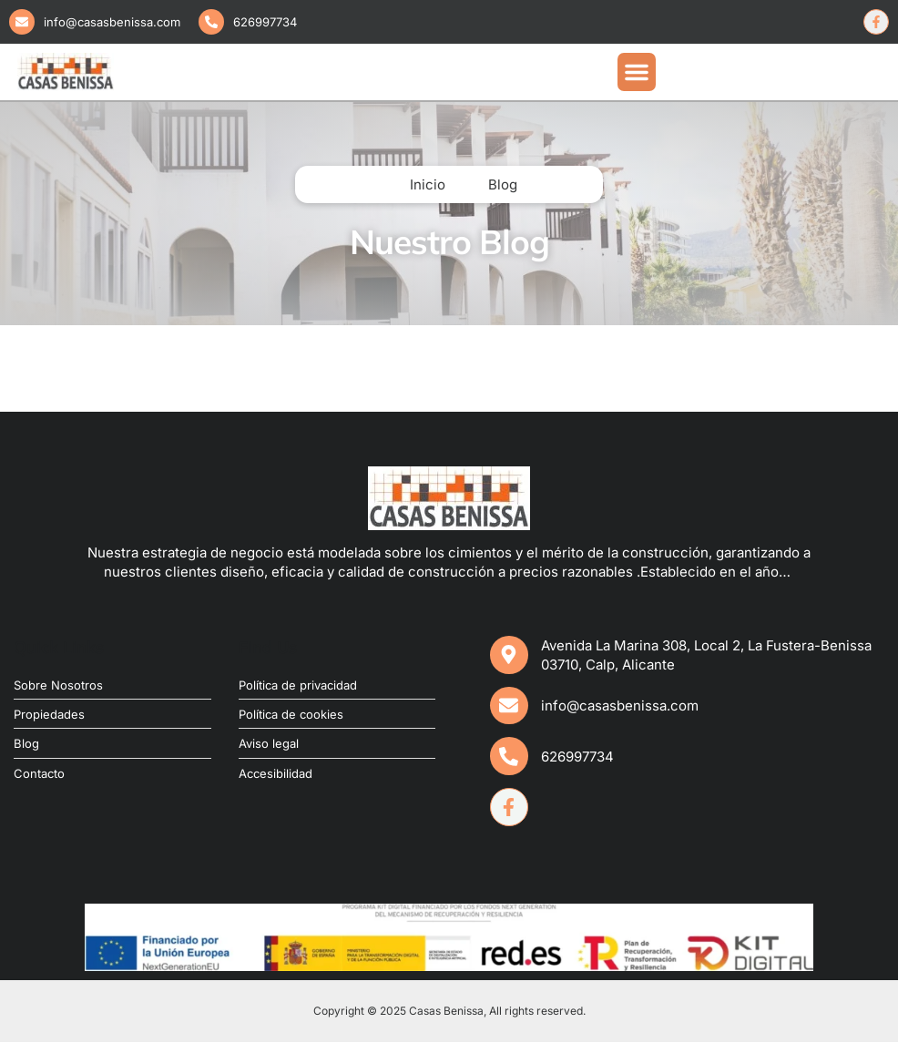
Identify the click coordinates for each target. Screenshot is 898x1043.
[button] (636, 72)
